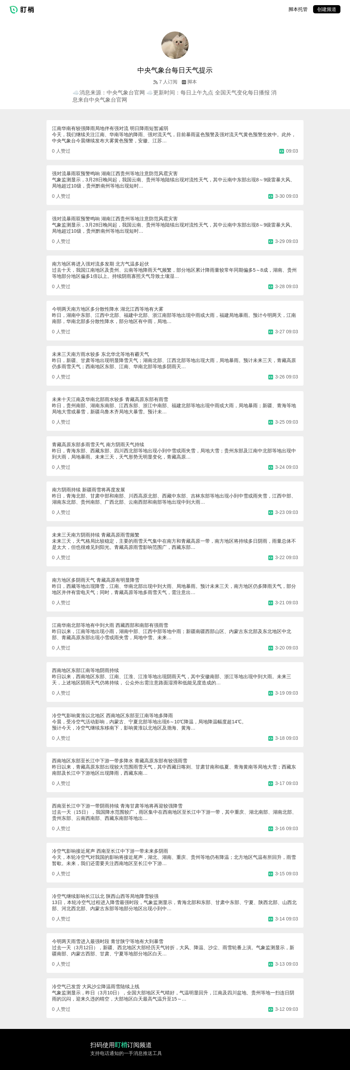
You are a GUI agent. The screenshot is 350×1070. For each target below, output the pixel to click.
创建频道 (326, 9)
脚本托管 (298, 9)
